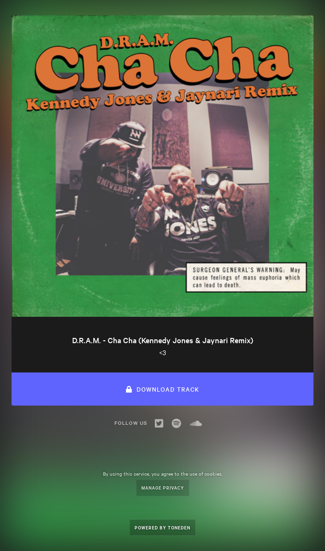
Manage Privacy (162, 487)
